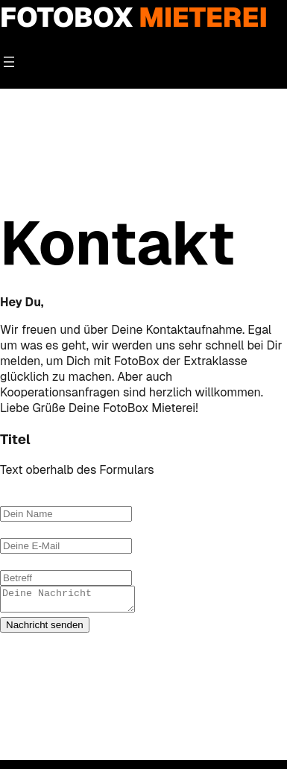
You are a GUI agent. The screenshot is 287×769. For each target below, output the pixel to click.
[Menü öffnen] (9, 62)
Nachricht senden (44, 629)
